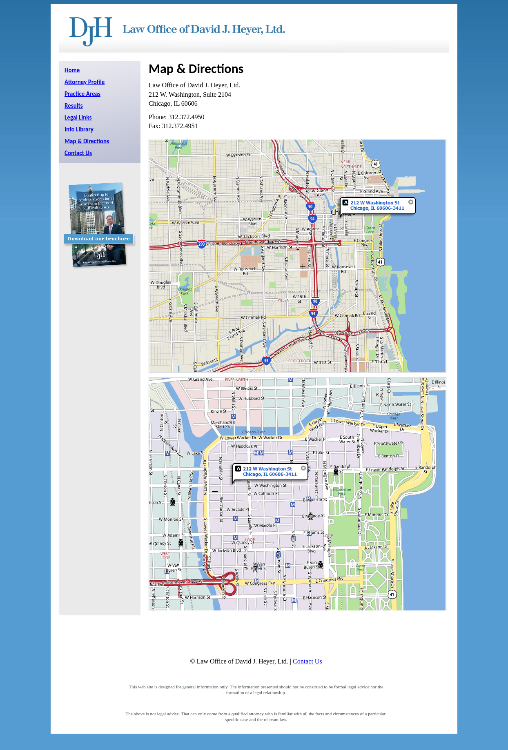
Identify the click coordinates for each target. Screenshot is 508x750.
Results (74, 105)
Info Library (79, 129)
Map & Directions (87, 141)
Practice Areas (82, 94)
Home (72, 70)
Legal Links (78, 117)
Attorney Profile (85, 82)
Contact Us (78, 153)
